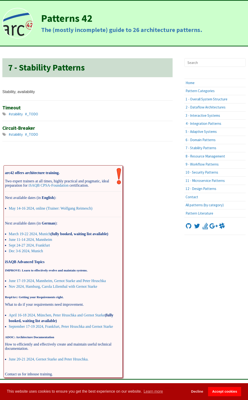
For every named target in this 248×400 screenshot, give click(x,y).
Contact (192, 197)
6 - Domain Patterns (201, 140)
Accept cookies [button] (224, 391)
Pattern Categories (200, 91)
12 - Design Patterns (201, 188)
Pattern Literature (199, 213)
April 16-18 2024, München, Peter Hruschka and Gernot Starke (57, 315)
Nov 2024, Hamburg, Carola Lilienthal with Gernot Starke (53, 286)
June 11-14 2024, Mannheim (30, 240)
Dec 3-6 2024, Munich (26, 251)
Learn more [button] (153, 391)
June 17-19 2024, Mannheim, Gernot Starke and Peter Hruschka (57, 281)
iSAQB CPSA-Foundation (49, 185)
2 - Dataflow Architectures (206, 107)
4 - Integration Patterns (203, 123)
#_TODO (31, 114)
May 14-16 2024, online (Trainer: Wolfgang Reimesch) (50, 208)
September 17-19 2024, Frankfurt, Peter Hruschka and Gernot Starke (61, 326)
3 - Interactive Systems (203, 115)
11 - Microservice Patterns (205, 180)
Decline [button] (197, 391)
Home (190, 83)
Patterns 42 (66, 18)
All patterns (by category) (205, 205)
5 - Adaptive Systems (201, 131)
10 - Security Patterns (202, 172)
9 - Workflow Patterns (202, 164)
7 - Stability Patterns (201, 148)
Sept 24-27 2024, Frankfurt (29, 245)
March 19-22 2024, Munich (30, 234)
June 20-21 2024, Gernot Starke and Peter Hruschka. (48, 359)
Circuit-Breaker (18, 128)
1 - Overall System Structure (206, 99)
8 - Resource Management (205, 156)
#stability (16, 114)
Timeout (11, 108)
